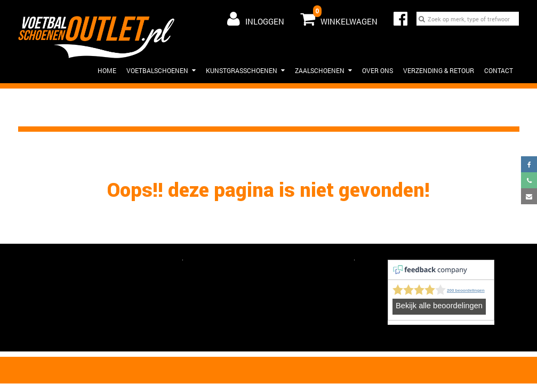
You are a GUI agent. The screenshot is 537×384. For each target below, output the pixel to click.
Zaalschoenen (323, 70)
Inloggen (255, 19)
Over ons (377, 70)
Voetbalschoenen (161, 70)
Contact (498, 70)
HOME (107, 70)
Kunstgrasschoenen (245, 70)
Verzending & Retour (438, 70)
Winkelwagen (339, 16)
